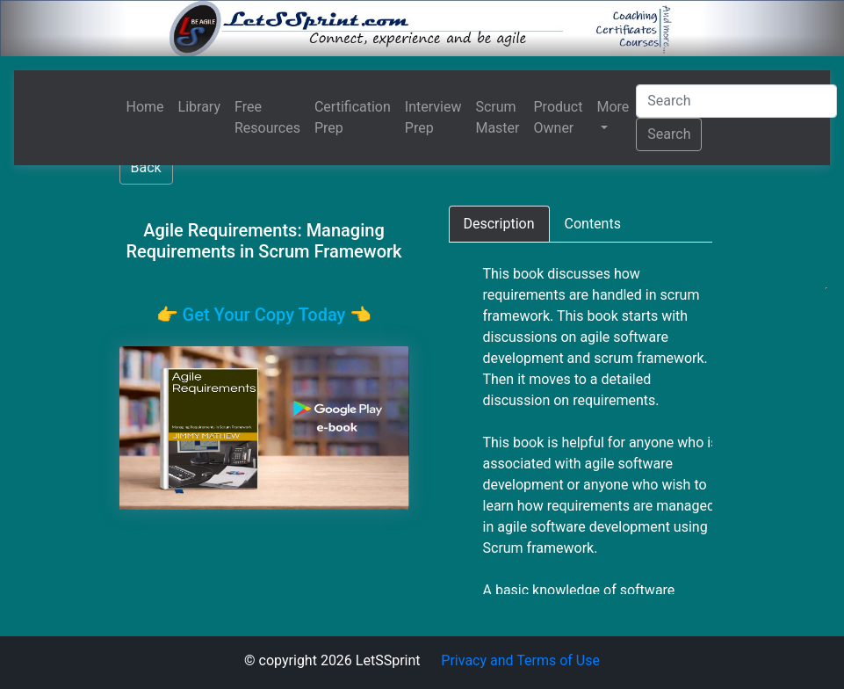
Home (145, 106)
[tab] (499, 224)
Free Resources (267, 117)
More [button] (612, 106)
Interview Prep (433, 117)
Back (146, 167)
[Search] (736, 101)
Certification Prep (352, 117)
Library (199, 106)
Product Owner (558, 117)
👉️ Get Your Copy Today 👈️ (264, 314)
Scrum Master (497, 117)
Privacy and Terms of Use (520, 660)
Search (668, 134)
